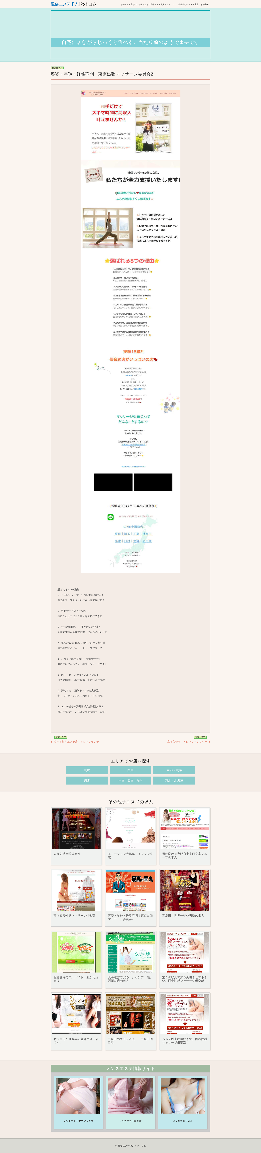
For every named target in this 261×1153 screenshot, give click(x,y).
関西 (87, 780)
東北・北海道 (174, 780)
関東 (130, 770)
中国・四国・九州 (130, 780)
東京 (87, 770)
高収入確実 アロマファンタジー (187, 741)
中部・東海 (174, 770)
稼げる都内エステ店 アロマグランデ (76, 741)
